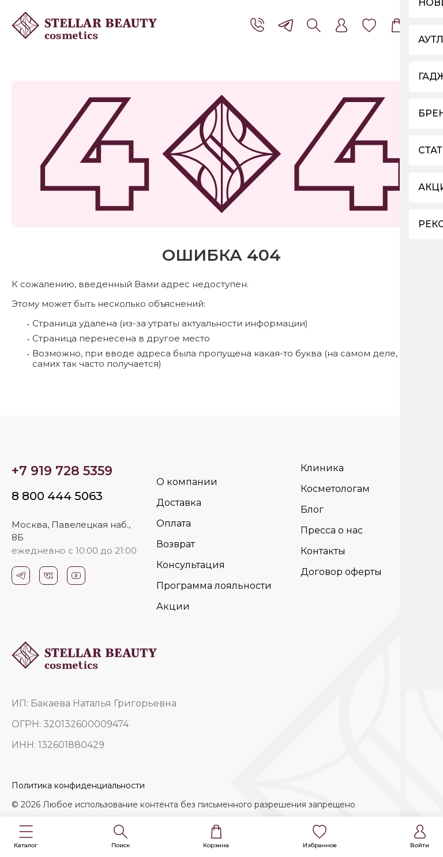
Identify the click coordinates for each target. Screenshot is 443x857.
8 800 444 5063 (57, 496)
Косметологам (335, 488)
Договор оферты (341, 571)
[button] (25, 837)
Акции (173, 606)
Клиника (322, 468)
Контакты (323, 551)
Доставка (178, 502)
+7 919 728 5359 (62, 471)
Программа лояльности (214, 585)
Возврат (175, 544)
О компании (186, 481)
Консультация (190, 564)
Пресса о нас (332, 530)
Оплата (173, 523)
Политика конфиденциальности (78, 785)
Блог (312, 509)
